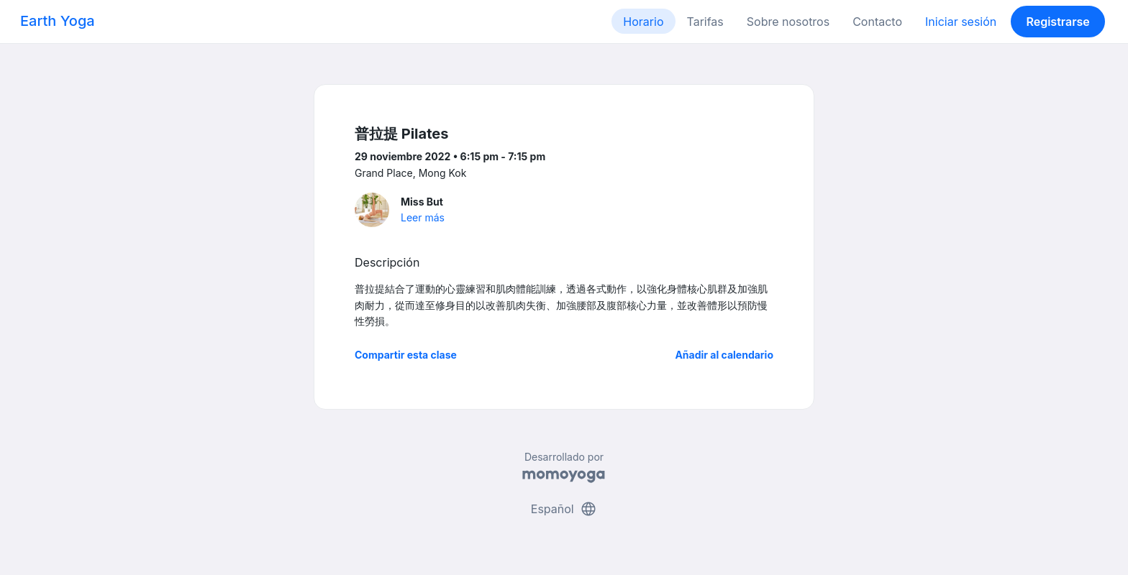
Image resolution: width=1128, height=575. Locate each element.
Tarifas (705, 21)
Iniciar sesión (960, 21)
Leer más (423, 217)
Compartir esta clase (406, 355)
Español (564, 509)
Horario (643, 21)
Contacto (877, 21)
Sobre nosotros (788, 21)
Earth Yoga (57, 20)
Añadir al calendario (724, 355)
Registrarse (1057, 21)
